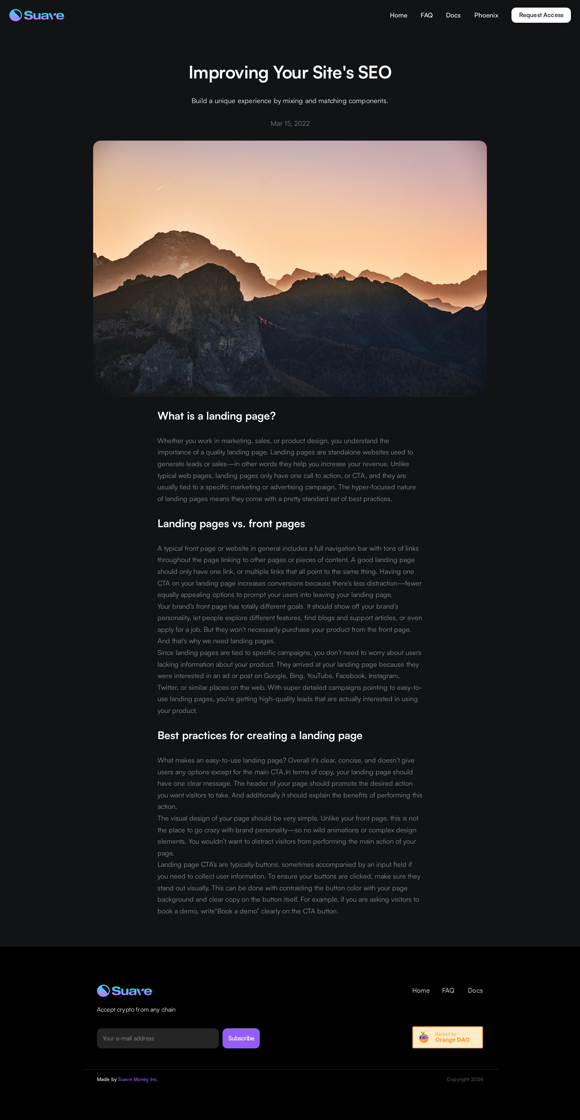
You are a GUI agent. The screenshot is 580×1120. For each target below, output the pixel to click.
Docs (453, 15)
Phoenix (486, 15)
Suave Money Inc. (138, 1079)
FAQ (427, 15)
